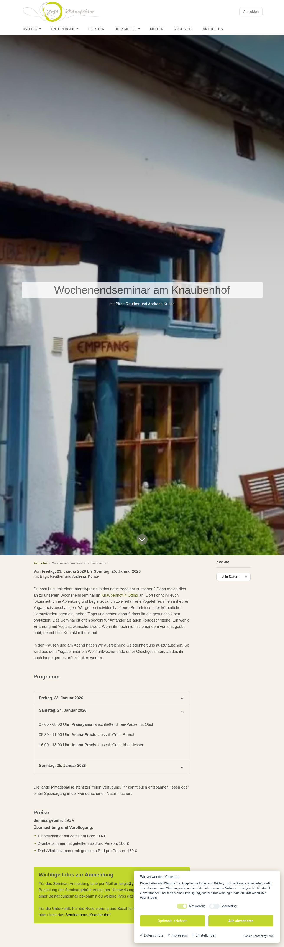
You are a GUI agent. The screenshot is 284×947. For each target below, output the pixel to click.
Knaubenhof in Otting (119, 595)
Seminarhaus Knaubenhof (87, 915)
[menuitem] (32, 29)
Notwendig (197, 906)
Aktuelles (41, 563)
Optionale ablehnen (172, 921)
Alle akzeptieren (240, 921)
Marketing (229, 906)
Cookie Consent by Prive (258, 936)
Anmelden (251, 11)
